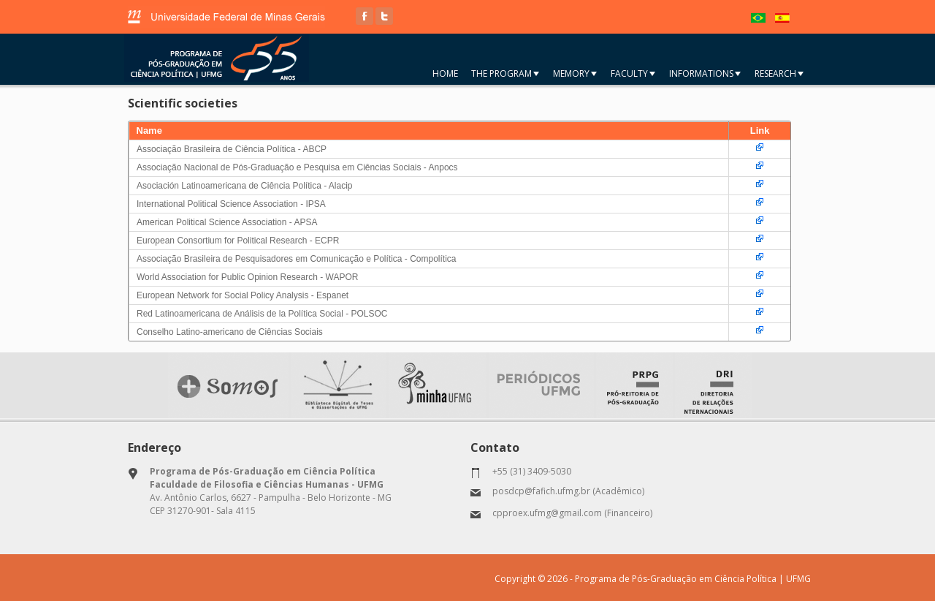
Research (779, 73)
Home (445, 73)
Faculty (633, 73)
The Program (505, 73)
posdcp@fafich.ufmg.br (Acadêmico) (568, 491)
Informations (705, 73)
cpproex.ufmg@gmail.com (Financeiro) (572, 513)
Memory (575, 73)
